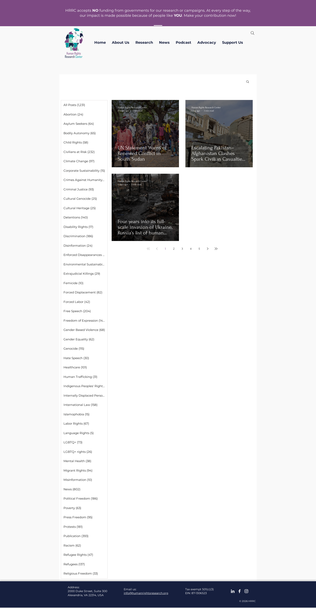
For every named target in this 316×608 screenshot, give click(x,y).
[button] (120, 42)
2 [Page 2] (174, 248)
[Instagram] (246, 591)
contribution (215, 15)
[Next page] (207, 248)
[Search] (252, 33)
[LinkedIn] (232, 591)
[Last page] (216, 248)
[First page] (148, 248)
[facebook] (239, 591)
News (121, 140)
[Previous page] (156, 248)
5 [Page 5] (199, 248)
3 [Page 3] (182, 248)
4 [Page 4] (190, 248)
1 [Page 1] (165, 248)
